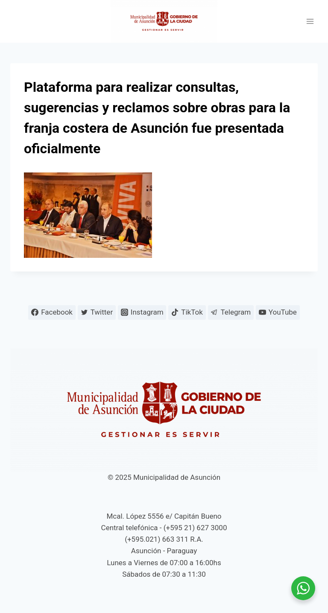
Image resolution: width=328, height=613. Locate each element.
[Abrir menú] (310, 21)
